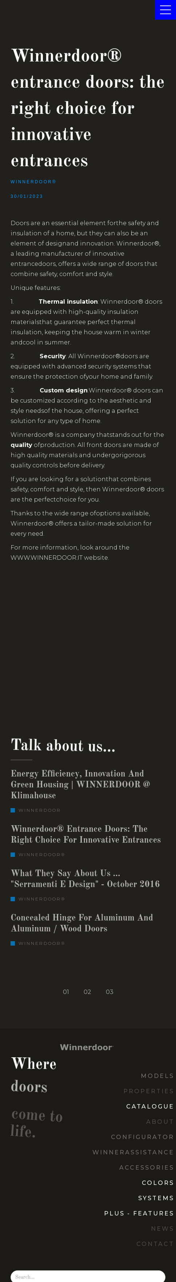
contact (155, 1244)
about (160, 1121)
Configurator (142, 1137)
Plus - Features (139, 1213)
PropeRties (148, 1091)
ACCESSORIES (146, 1167)
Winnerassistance (133, 1152)
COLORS (158, 1182)
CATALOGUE (150, 1106)
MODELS (157, 1076)
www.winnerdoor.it (47, 557)
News (162, 1228)
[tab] (66, 992)
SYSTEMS (156, 1198)
